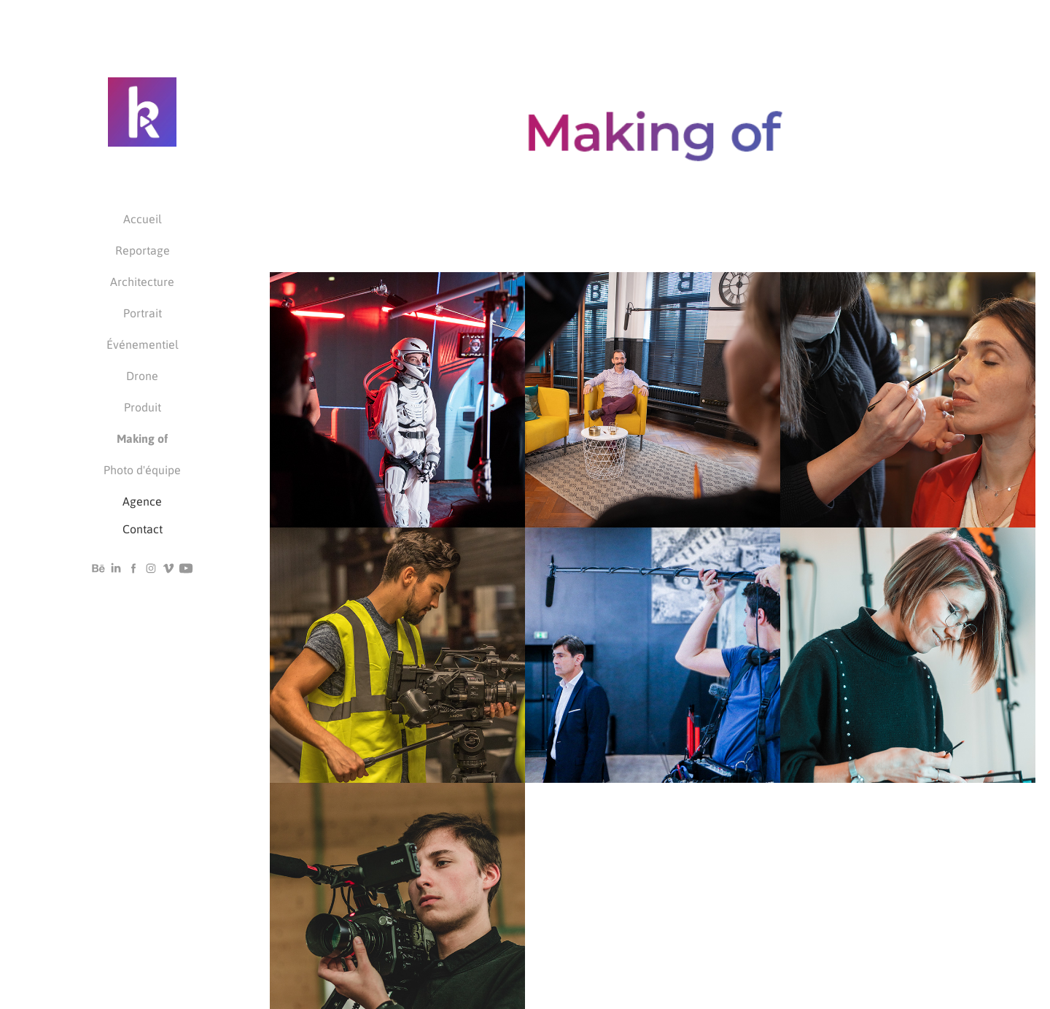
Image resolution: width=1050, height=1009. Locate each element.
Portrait (142, 312)
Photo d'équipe (142, 469)
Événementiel (142, 344)
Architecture (142, 281)
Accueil (142, 218)
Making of (142, 438)
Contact (142, 528)
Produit (142, 406)
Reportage (142, 250)
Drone (142, 375)
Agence (142, 501)
